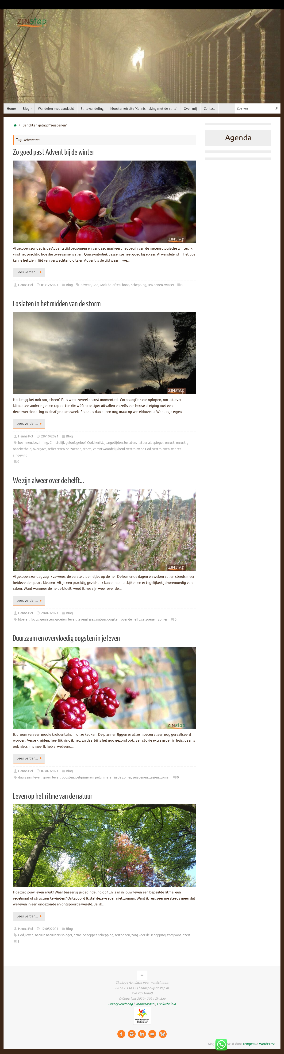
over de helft (130, 619)
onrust (170, 443)
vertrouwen (161, 449)
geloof (81, 443)
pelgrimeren (84, 777)
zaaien (154, 777)
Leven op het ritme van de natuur (52, 796)
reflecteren (56, 449)
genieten (47, 619)
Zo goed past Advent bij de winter (53, 152)
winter (169, 285)
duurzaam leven (30, 777)
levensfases (86, 619)
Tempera (249, 1044)
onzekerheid (22, 449)
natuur (101, 619)
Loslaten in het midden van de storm (57, 304)
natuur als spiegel (151, 443)
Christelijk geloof (62, 443)
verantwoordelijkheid (109, 449)
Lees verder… (29, 272)
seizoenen (155, 285)
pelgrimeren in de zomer (113, 777)
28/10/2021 (49, 436)
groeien (61, 619)
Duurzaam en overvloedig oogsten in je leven (66, 638)
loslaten (130, 443)
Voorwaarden (144, 1004)
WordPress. (267, 1044)
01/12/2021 (49, 285)
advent (86, 285)
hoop (126, 285)
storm (87, 449)
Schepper (90, 935)
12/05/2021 (49, 929)
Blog (69, 285)
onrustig (182, 443)
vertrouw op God (138, 449)
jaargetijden (114, 443)
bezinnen (25, 443)
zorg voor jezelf (178, 935)
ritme (77, 935)
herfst (98, 443)
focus (35, 619)
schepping (138, 285)
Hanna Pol (25, 285)
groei (47, 777)
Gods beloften (110, 285)
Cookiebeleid (166, 1004)
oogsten (113, 619)
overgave (39, 449)
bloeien (23, 619)
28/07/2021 (49, 613)
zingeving (20, 455)
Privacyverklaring (120, 1004)
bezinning (40, 443)
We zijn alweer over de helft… (48, 480)
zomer (162, 619)
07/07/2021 (49, 771)
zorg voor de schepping (148, 935)
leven (72, 619)
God (95, 285)
